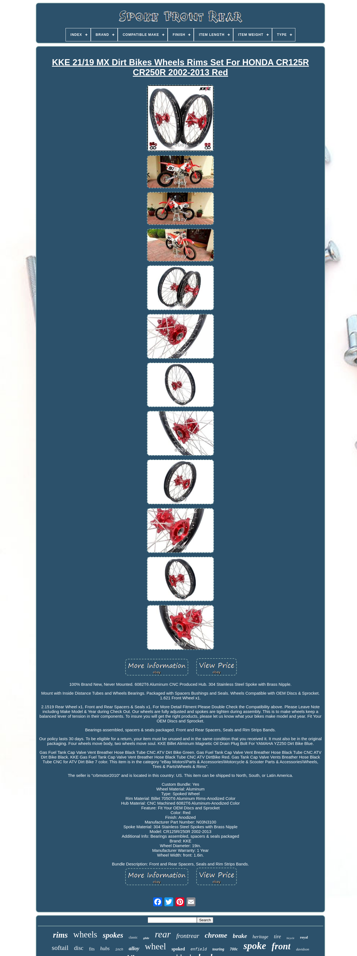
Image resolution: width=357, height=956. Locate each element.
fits (91, 949)
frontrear (187, 935)
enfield (198, 949)
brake (240, 935)
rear (163, 934)
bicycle (290, 938)
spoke (254, 945)
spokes (113, 935)
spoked (178, 949)
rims (60, 934)
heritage (260, 936)
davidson (302, 949)
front (281, 946)
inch (119, 950)
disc (79, 948)
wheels (85, 934)
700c (234, 949)
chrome (216, 935)
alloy (134, 948)
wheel (155, 946)
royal (304, 937)
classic (133, 937)
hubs (105, 948)
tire (277, 936)
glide (146, 938)
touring (218, 949)
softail (60, 947)
